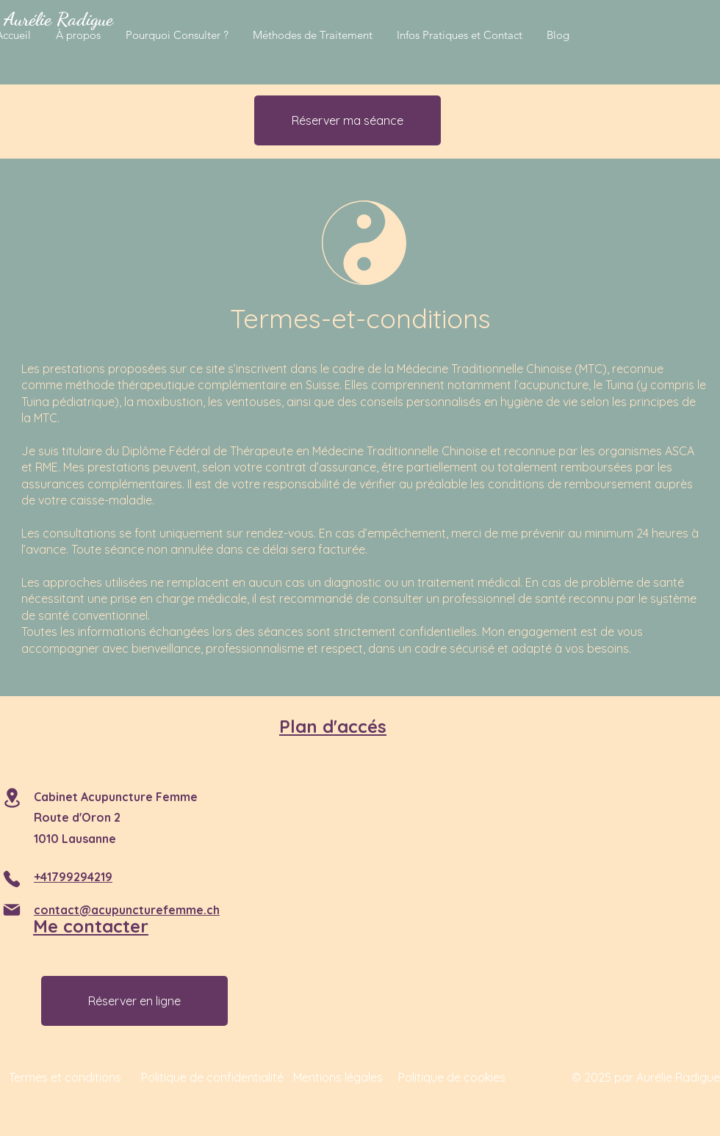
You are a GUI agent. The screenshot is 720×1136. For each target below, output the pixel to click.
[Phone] (11, 879)
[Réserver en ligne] (134, 1001)
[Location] (11, 797)
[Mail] (11, 909)
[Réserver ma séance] (347, 120)
